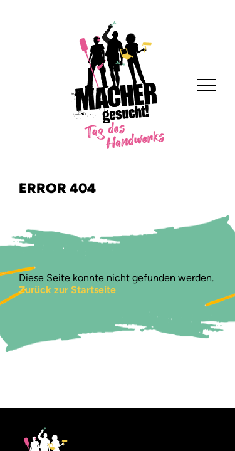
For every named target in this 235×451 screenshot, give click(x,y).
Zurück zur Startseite (67, 290)
